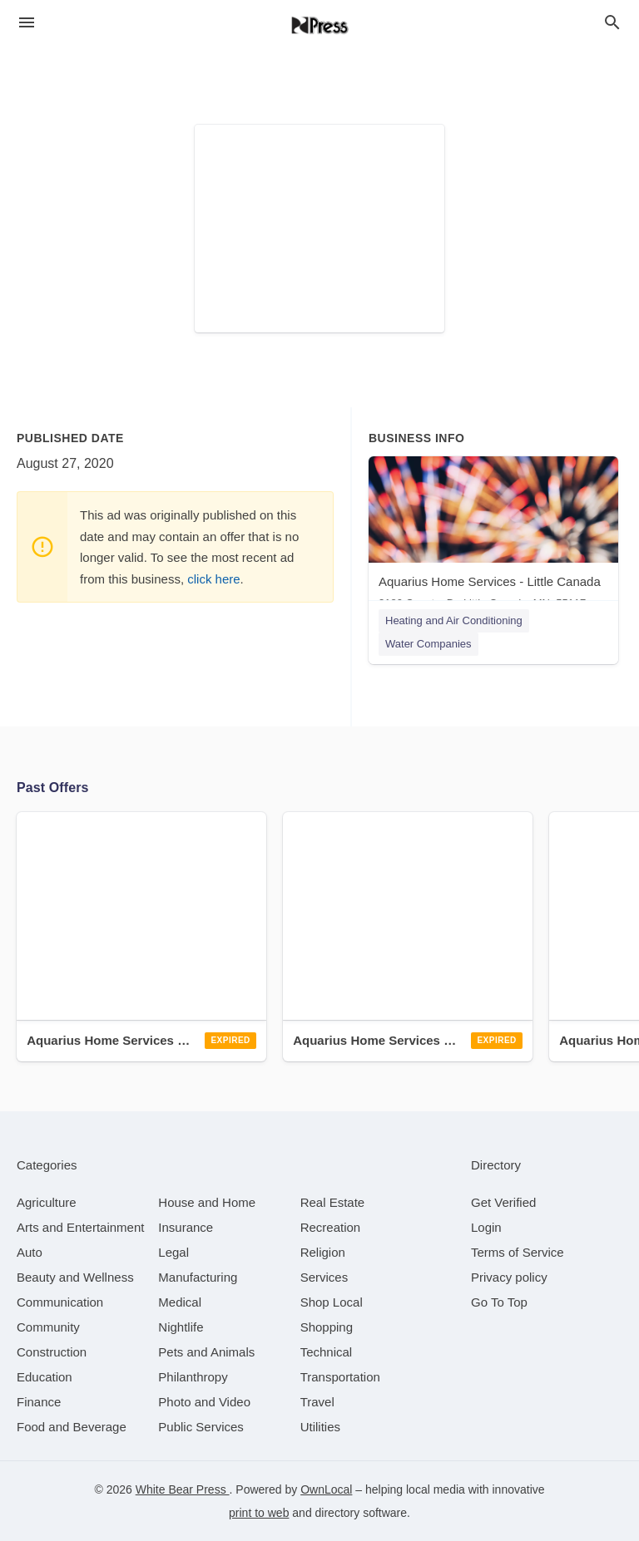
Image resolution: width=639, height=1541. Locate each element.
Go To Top (499, 1302)
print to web (259, 1512)
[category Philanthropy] (192, 1377)
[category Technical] (326, 1352)
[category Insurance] (185, 1227)
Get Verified (503, 1202)
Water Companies (428, 644)
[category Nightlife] (180, 1327)
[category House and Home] (206, 1202)
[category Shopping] (326, 1327)
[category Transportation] (340, 1377)
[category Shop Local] (331, 1302)
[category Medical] (179, 1302)
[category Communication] (60, 1302)
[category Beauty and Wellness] (75, 1277)
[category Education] (44, 1377)
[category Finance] (39, 1402)
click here (213, 579)
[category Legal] (173, 1252)
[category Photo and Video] (204, 1402)
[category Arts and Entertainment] (80, 1227)
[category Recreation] (330, 1227)
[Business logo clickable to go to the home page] (319, 25)
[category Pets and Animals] (206, 1352)
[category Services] (324, 1277)
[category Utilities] (320, 1427)
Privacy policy (509, 1277)
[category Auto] (29, 1252)
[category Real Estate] (332, 1202)
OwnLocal (326, 1489)
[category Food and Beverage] (71, 1427)
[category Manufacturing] (197, 1277)
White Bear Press (183, 1489)
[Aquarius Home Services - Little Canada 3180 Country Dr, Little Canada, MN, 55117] (493, 536)
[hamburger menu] (27, 22)
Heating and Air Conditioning (454, 620)
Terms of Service (517, 1252)
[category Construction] (52, 1352)
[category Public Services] (201, 1427)
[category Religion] (322, 1252)
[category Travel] (317, 1402)
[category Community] (48, 1327)
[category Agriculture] (47, 1202)
